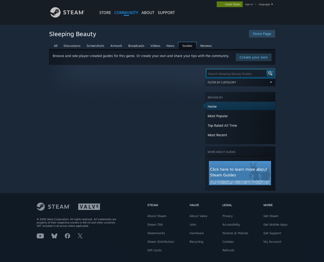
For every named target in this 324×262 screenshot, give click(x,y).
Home (212, 106)
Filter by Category (240, 82)
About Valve (198, 216)
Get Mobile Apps (275, 224)
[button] (240, 106)
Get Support (272, 233)
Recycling (196, 241)
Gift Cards (154, 250)
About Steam (156, 216)
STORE (105, 12)
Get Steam (270, 216)
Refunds (228, 250)
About (148, 12)
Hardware (197, 233)
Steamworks (156, 233)
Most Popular (218, 116)
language (264, 4)
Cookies (228, 241)
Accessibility (231, 224)
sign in (249, 4)
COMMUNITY (126, 12)
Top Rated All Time (222, 125)
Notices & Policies (235, 233)
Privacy (227, 216)
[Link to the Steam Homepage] (71, 16)
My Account (272, 241)
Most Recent (217, 135)
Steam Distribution (160, 241)
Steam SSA (155, 224)
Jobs (193, 224)
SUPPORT (166, 12)
